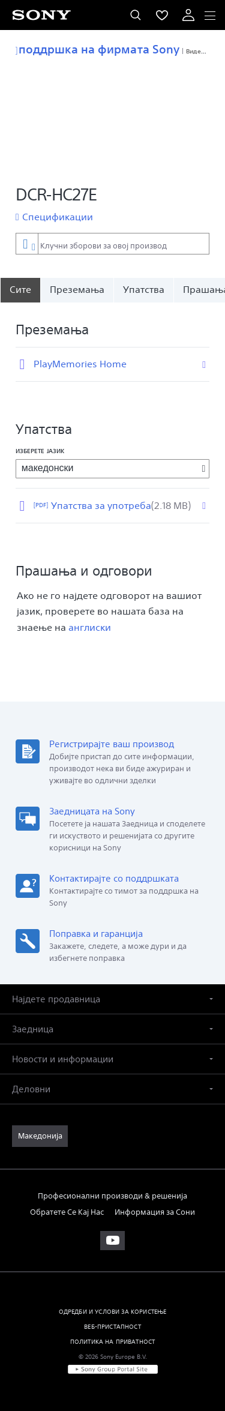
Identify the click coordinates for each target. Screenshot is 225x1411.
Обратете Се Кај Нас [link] (67, 1212)
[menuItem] (162, 15)
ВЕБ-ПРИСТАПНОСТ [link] (112, 1326)
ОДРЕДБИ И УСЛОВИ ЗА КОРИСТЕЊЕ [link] (113, 1311)
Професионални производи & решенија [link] (112, 1195)
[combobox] (112, 243)
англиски (89, 627)
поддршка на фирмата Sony (97, 49)
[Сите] (20, 290)
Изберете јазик (40, 450)
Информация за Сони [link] (155, 1212)
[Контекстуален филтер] (27, 243)
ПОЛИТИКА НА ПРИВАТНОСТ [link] (112, 1341)
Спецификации (57, 217)
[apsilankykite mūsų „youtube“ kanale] (112, 1240)
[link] (40, 1136)
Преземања (77, 289)
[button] (112, 999)
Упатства (143, 289)
